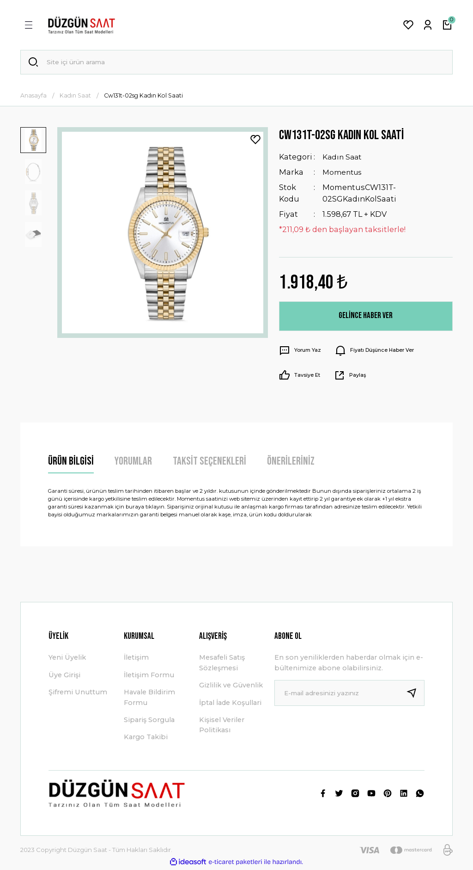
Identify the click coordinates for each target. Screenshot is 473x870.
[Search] (236, 63)
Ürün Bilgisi (71, 462)
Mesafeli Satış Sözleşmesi (222, 664)
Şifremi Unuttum (78, 693)
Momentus (343, 173)
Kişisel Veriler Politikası (221, 726)
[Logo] (81, 25)
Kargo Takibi (146, 738)
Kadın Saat (343, 158)
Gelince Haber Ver (366, 317)
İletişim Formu (149, 676)
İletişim (136, 659)
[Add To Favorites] (255, 141)
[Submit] (415, 694)
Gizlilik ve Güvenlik (231, 686)
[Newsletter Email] (349, 694)
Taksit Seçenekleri (209, 462)
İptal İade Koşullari (230, 703)
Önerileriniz (291, 462)
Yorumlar (133, 462)
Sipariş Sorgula (149, 721)
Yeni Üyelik (67, 659)
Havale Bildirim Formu (149, 698)
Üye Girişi (64, 676)
